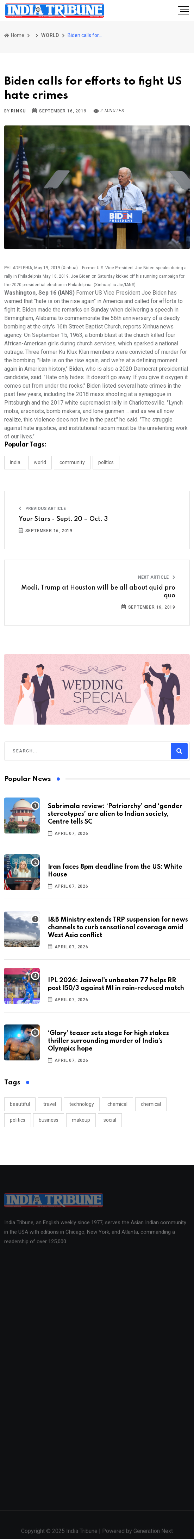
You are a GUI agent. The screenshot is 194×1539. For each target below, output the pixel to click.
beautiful (20, 1104)
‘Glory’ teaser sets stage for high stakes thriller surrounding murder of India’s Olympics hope (108, 1041)
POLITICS (106, 462)
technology (81, 1104)
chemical (117, 1104)
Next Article (156, 577)
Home (14, 35)
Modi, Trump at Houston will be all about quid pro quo (98, 592)
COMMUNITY (72, 462)
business (48, 1120)
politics (17, 1120)
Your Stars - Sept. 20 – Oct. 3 (63, 519)
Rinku (18, 111)
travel (49, 1104)
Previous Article (42, 508)
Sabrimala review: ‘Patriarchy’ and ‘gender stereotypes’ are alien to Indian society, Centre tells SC (115, 814)
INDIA (15, 462)
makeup (81, 1120)
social (110, 1120)
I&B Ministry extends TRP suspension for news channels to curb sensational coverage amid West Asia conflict (118, 928)
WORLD (50, 35)
